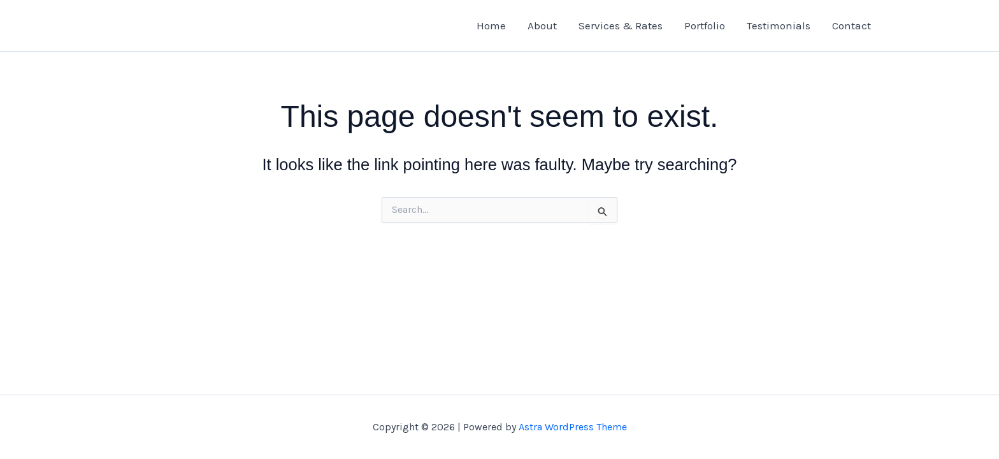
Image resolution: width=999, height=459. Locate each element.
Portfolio (704, 25)
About (542, 25)
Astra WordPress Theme (573, 427)
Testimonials (778, 25)
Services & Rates (621, 25)
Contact (851, 25)
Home (491, 25)
